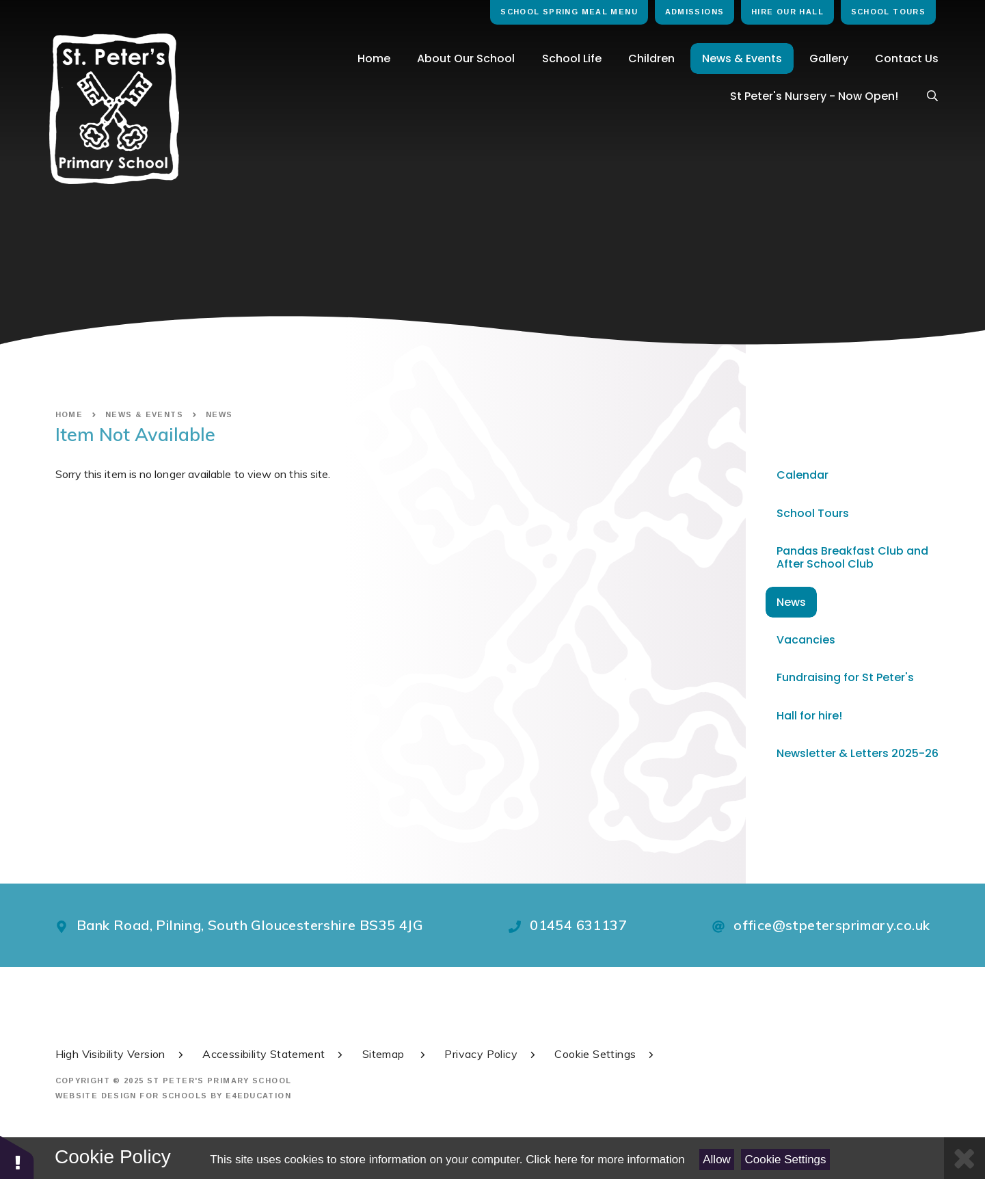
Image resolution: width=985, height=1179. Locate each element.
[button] (17, 1157)
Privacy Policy (491, 1054)
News (219, 414)
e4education (258, 1095)
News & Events (144, 414)
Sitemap (395, 1054)
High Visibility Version (120, 1054)
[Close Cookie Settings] (964, 1158)
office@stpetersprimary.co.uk (831, 924)
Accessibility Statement (273, 1054)
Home (69, 414)
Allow (717, 1159)
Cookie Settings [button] (605, 1054)
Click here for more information (605, 1159)
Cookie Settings (785, 1159)
